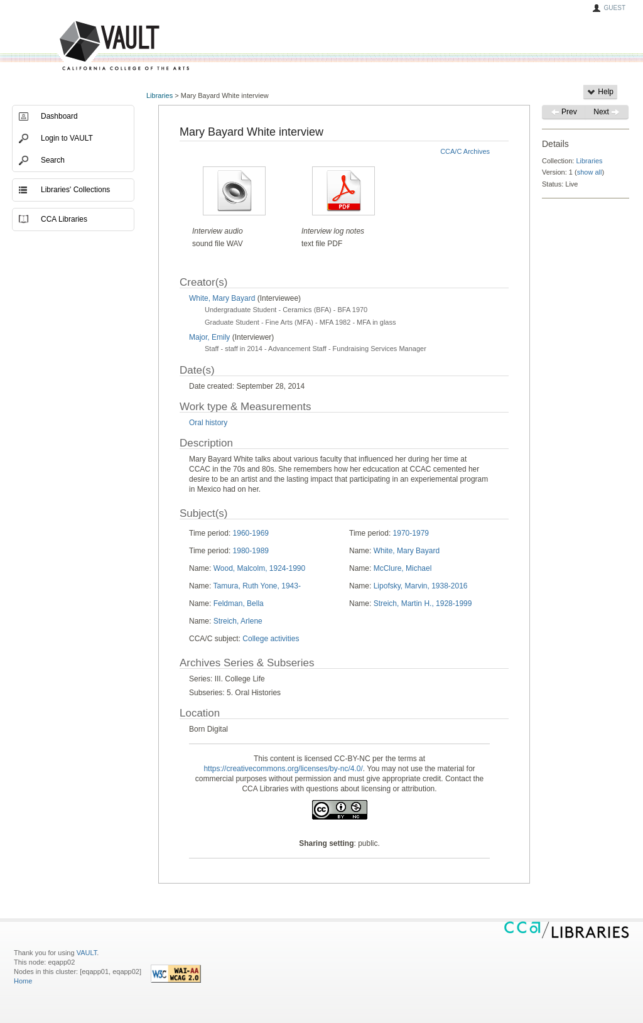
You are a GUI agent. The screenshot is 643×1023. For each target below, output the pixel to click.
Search (53, 160)
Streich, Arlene (237, 621)
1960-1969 (251, 533)
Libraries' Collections (75, 189)
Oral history (208, 422)
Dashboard (59, 116)
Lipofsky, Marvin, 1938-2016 (421, 586)
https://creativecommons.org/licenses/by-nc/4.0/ (282, 768)
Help (600, 91)
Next (606, 111)
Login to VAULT (67, 138)
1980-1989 (251, 550)
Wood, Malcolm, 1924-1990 (259, 568)
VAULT (76, 46)
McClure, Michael (403, 568)
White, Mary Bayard (223, 298)
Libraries (159, 95)
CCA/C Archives (465, 151)
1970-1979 (411, 533)
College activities (270, 638)
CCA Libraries (64, 219)
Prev (564, 111)
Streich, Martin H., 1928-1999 (423, 603)
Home (23, 981)
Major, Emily (209, 337)
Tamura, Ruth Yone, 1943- (256, 586)
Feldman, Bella (238, 603)
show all (589, 172)
